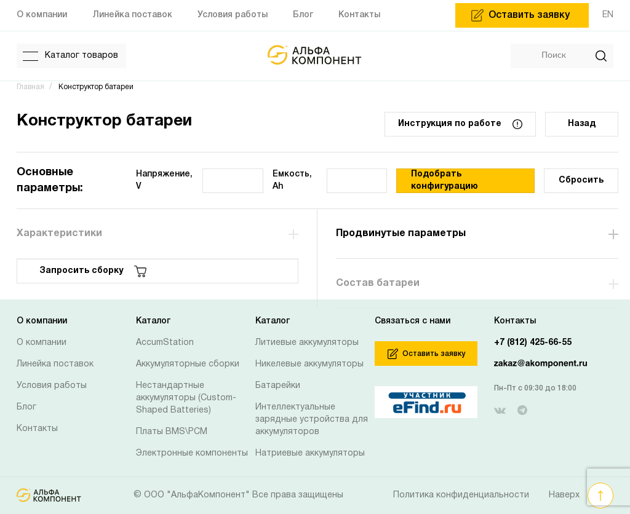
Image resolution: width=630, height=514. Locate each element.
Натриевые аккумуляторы (310, 453)
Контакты (37, 429)
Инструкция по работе (460, 124)
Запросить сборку (92, 271)
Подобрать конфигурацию (444, 180)
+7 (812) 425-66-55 (533, 343)
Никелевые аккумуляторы (309, 364)
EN (607, 15)
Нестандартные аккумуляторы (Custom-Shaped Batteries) (186, 398)
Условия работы (52, 386)
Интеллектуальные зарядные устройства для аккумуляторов (311, 419)
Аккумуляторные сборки (187, 364)
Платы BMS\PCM (171, 432)
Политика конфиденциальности (461, 495)
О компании (41, 343)
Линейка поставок (55, 364)
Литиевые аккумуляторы (307, 343)
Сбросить (581, 180)
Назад (582, 124)
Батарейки (277, 386)
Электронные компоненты (192, 453)
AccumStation (165, 343)
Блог (26, 407)
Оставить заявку (426, 354)
